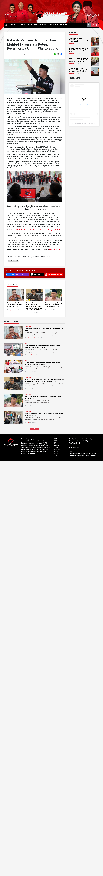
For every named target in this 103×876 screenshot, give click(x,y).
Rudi (28, 422)
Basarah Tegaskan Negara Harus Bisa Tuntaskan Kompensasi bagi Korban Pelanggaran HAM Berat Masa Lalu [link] (34, 306)
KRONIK (27, 343)
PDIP (29, 256)
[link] (8, 36)
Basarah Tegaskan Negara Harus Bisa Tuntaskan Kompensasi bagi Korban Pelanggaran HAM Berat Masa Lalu (45, 380)
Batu (15, 256)
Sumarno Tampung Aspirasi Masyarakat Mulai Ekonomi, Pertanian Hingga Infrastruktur (43, 346)
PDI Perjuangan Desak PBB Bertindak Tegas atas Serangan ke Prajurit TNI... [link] (79, 39)
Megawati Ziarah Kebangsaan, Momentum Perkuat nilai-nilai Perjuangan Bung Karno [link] (78, 59)
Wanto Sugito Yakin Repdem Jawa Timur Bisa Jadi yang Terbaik (38, 230)
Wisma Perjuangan (13, 260)
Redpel (29, 312)
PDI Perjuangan (22, 256)
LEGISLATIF (28, 327)
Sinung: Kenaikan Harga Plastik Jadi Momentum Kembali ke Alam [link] (14, 304)
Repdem (49, 256)
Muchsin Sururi (30, 354)
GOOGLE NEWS (54, 250)
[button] (95, 25)
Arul (8, 54)
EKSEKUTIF (28, 394)
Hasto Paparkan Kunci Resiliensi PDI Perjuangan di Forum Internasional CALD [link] (78, 69)
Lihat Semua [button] (34, 429)
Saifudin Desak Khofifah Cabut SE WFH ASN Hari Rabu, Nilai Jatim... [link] (78, 49)
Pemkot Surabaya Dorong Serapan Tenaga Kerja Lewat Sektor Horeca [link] (53, 304)
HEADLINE (71, 43)
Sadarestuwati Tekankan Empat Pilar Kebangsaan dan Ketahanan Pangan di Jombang (42, 363)
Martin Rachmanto (12, 310)
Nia (47, 309)
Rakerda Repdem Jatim (38, 256)
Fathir (28, 371)
